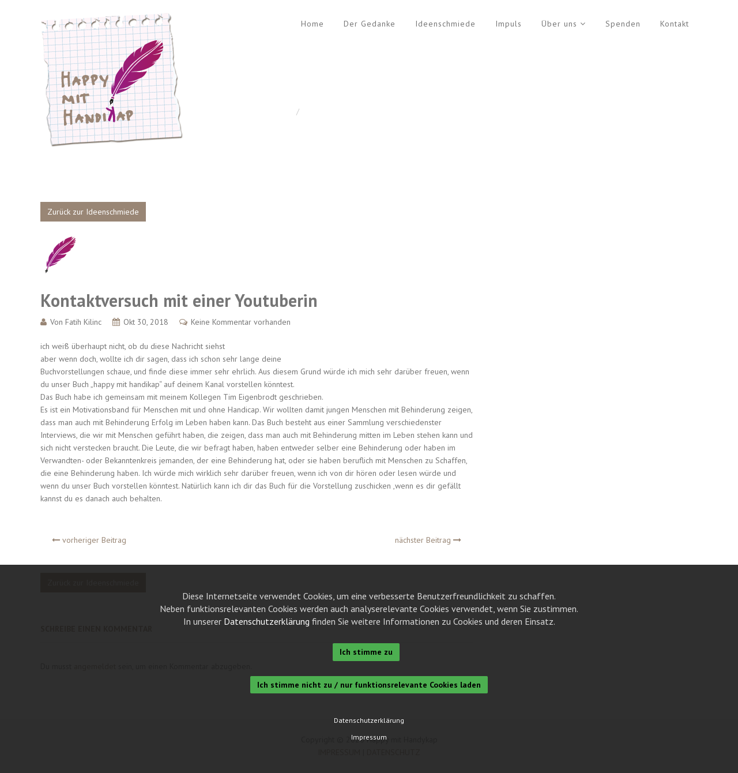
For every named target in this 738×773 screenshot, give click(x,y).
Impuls (508, 23)
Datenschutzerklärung (267, 621)
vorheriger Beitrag (89, 540)
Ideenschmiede (445, 23)
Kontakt (674, 23)
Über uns (559, 23)
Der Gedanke (370, 23)
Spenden (623, 23)
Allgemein (321, 111)
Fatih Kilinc (83, 322)
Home (312, 23)
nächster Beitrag (428, 540)
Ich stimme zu (366, 652)
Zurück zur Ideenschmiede (93, 212)
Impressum (369, 737)
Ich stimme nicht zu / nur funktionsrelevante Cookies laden (369, 685)
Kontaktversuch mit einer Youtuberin (179, 300)
